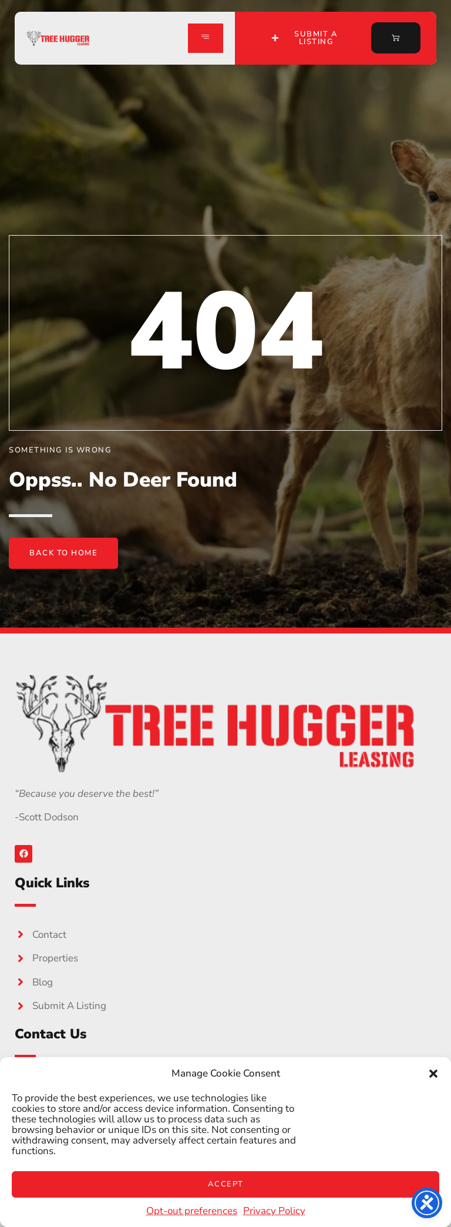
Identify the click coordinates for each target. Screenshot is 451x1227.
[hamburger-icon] (205, 38)
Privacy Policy (274, 1211)
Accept (226, 1184)
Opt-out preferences (191, 1211)
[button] (433, 1074)
